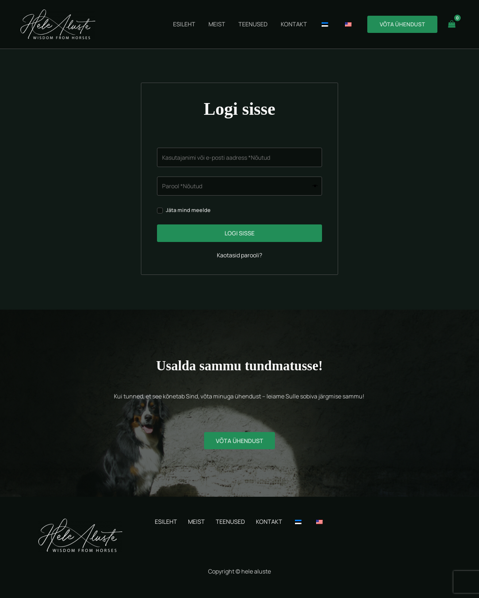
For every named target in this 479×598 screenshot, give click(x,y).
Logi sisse (239, 234)
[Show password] (315, 186)
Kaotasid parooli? (240, 255)
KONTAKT (269, 522)
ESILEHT (166, 522)
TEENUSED (230, 522)
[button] (402, 24)
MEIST (196, 522)
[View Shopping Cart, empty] (452, 24)
